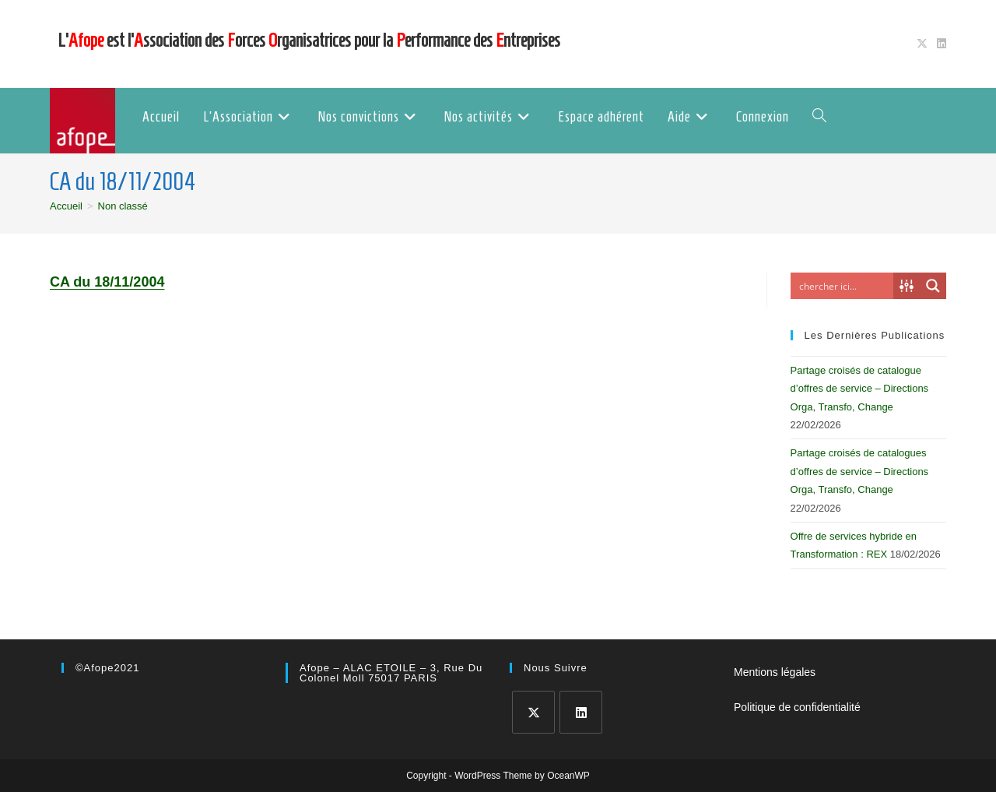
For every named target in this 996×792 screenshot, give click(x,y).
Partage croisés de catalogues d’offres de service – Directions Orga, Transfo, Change (860, 471)
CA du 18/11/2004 (107, 282)
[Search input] (846, 286)
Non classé (123, 206)
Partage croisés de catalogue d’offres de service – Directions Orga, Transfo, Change (860, 388)
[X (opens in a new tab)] (922, 43)
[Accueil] (66, 206)
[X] (533, 712)
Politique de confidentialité (797, 707)
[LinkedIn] (580, 712)
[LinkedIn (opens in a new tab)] (939, 43)
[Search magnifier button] (933, 286)
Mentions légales (774, 672)
